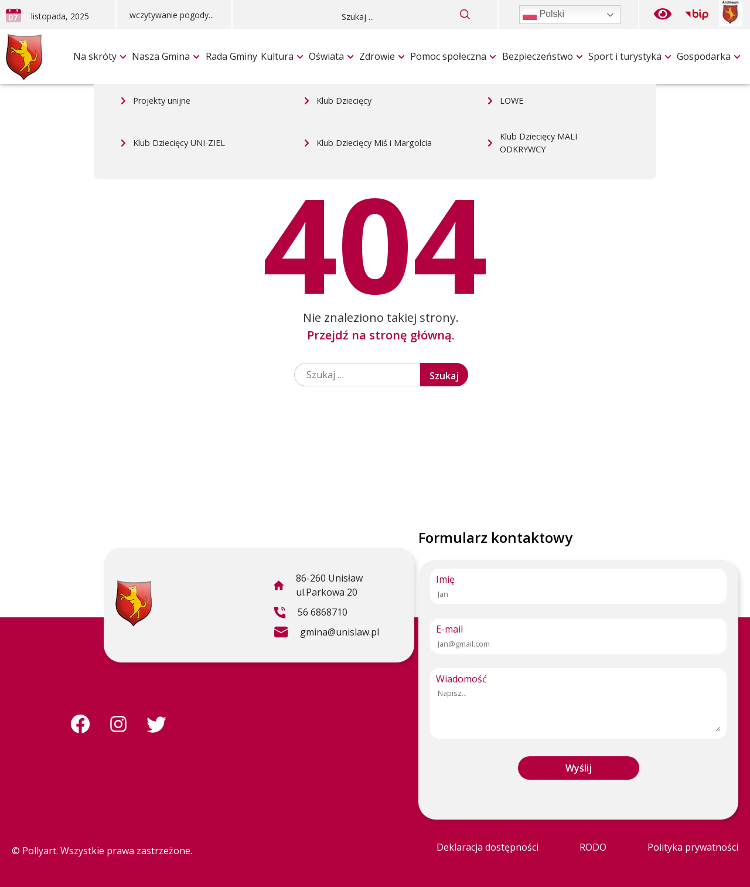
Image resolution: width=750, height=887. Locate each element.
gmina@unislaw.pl (326, 634)
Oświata (326, 56)
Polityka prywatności (692, 847)
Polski (543, 15)
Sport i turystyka (625, 56)
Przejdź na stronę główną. (381, 335)
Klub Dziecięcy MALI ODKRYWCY (538, 33)
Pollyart (39, 850)
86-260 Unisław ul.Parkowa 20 (317, 587)
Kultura (277, 56)
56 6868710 (310, 614)
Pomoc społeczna (448, 56)
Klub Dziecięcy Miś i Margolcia (374, 32)
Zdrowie (377, 56)
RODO (592, 847)
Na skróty (95, 56)
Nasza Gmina (161, 56)
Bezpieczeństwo (537, 56)
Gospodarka (704, 56)
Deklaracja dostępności (487, 847)
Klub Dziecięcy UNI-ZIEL (179, 32)
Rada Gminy (231, 56)
